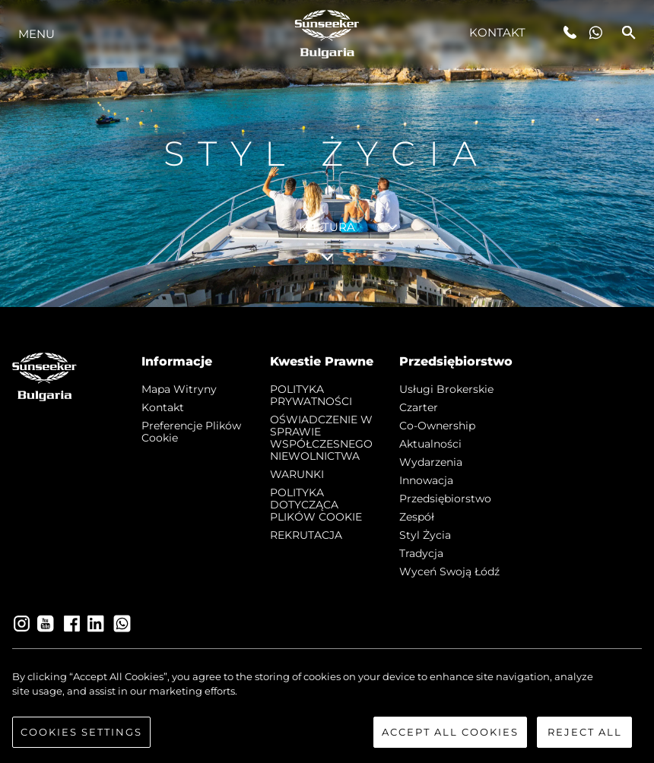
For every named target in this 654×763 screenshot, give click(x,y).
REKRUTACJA (306, 535)
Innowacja (426, 480)
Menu (36, 34)
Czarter (418, 407)
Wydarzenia (430, 462)
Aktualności (430, 444)
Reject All (585, 740)
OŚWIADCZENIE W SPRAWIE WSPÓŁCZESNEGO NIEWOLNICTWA (321, 438)
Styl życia (425, 535)
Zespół (416, 517)
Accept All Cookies (450, 740)
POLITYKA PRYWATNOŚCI (311, 395)
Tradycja (421, 553)
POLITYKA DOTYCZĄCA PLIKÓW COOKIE (316, 505)
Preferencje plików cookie (191, 432)
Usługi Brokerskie (446, 389)
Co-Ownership (437, 425)
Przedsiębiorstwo (445, 498)
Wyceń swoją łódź (449, 571)
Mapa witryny (179, 389)
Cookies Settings (81, 740)
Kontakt (497, 32)
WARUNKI (297, 474)
